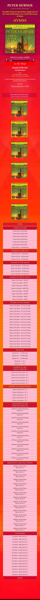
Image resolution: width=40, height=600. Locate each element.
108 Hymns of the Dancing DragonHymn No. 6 (20, 431)
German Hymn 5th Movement (20, 242)
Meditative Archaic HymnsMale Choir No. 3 (20, 475)
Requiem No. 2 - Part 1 (20, 361)
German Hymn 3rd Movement (20, 236)
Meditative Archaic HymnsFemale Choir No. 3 (20, 497)
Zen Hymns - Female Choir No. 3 (20, 555)
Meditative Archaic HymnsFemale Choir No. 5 (20, 506)
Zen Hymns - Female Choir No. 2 (20, 552)
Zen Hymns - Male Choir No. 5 (20, 547)
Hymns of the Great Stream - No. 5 (20, 383)
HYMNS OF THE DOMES (20, 303)
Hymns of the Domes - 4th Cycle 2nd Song (19, 341)
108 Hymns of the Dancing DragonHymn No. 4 (20, 423)
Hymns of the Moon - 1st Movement (20, 265)
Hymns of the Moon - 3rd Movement (20, 271)
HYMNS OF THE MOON (20, 263)
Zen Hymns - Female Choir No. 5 (20, 561)
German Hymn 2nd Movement (20, 233)
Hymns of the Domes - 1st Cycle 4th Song (20, 314)
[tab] (20, 224)
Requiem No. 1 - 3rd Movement (20, 358)
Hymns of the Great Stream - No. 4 (20, 380)
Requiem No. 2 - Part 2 (20, 364)
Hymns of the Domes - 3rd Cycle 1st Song (20, 327)
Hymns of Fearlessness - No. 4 (20, 397)
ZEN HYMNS (20, 533)
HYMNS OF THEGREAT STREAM (20, 368)
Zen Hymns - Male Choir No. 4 (20, 544)
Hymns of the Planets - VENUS (20, 299)
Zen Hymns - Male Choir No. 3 (20, 542)
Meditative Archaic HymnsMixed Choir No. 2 (20, 515)
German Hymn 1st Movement (20, 231)
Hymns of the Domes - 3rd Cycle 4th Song (20, 335)
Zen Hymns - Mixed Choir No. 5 (20, 574)
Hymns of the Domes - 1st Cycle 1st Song (20, 305)
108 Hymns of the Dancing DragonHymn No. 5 (20, 427)
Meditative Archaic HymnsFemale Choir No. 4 (20, 502)
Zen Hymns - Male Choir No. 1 (20, 536)
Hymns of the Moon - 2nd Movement (20, 268)
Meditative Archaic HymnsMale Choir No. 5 (20, 484)
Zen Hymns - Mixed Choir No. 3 (20, 569)
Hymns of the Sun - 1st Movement (20, 253)
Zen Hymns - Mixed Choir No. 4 (20, 572)
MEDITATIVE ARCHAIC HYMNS (20, 463)
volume (33, 60)
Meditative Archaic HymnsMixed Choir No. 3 (20, 520)
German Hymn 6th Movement (20, 244)
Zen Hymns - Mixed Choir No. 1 (20, 563)
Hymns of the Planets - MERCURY (20, 288)
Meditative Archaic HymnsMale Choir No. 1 (20, 466)
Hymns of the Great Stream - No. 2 (20, 375)
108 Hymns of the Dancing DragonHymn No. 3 (20, 418)
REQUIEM (20, 350)
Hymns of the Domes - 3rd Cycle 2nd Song (20, 330)
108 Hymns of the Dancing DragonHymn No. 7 (20, 436)
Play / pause (6, 60)
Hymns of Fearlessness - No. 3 (20, 395)
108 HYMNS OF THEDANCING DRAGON (20, 405)
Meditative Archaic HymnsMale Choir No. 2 (20, 471)
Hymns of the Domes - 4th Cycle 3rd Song (20, 344)
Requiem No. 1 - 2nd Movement (20, 355)
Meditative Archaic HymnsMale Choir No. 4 (20, 480)
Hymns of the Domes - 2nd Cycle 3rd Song (20, 322)
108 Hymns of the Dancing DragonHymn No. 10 (20, 449)
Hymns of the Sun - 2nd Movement (20, 256)
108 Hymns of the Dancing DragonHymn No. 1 (20, 409)
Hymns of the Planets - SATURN (20, 291)
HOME (20, 224)
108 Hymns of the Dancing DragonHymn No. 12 (20, 458)
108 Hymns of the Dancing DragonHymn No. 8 (20, 440)
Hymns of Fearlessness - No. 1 (20, 389)
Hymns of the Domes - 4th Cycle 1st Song (20, 338)
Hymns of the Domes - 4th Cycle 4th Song (20, 346)
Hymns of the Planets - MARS (20, 296)
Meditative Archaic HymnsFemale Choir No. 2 (20, 493)
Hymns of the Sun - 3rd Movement (20, 259)
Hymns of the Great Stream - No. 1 (20, 372)
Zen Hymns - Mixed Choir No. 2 (20, 566)
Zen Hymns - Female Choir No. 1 (20, 550)
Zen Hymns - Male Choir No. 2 (20, 539)
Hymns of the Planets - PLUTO (20, 283)
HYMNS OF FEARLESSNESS (20, 387)
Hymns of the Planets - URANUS (20, 280)
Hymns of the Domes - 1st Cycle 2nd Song (20, 308)
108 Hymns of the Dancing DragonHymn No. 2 (20, 414)
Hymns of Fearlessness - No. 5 (20, 400)
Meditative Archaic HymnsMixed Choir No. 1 (20, 511)
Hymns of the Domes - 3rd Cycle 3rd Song (20, 333)
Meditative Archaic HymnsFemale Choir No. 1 (20, 489)
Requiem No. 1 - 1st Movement (20, 353)
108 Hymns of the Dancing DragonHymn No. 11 (20, 454)
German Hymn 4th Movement (20, 239)
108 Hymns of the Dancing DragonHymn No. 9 (20, 445)
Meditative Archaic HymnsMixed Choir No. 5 (20, 529)
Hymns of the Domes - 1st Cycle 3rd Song (20, 311)
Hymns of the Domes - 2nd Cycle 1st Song (20, 316)
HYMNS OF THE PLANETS (20, 277)
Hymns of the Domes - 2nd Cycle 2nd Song (20, 319)
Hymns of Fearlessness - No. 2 (20, 392)
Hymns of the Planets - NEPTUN (20, 285)
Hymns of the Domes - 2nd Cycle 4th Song (19, 324)
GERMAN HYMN (20, 228)
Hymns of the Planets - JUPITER (20, 293)
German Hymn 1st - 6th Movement (20, 247)
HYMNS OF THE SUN (20, 251)
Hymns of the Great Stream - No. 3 (20, 377)
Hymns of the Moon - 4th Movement (20, 273)
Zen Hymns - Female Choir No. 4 (20, 558)
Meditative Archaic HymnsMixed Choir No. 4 (20, 524)
